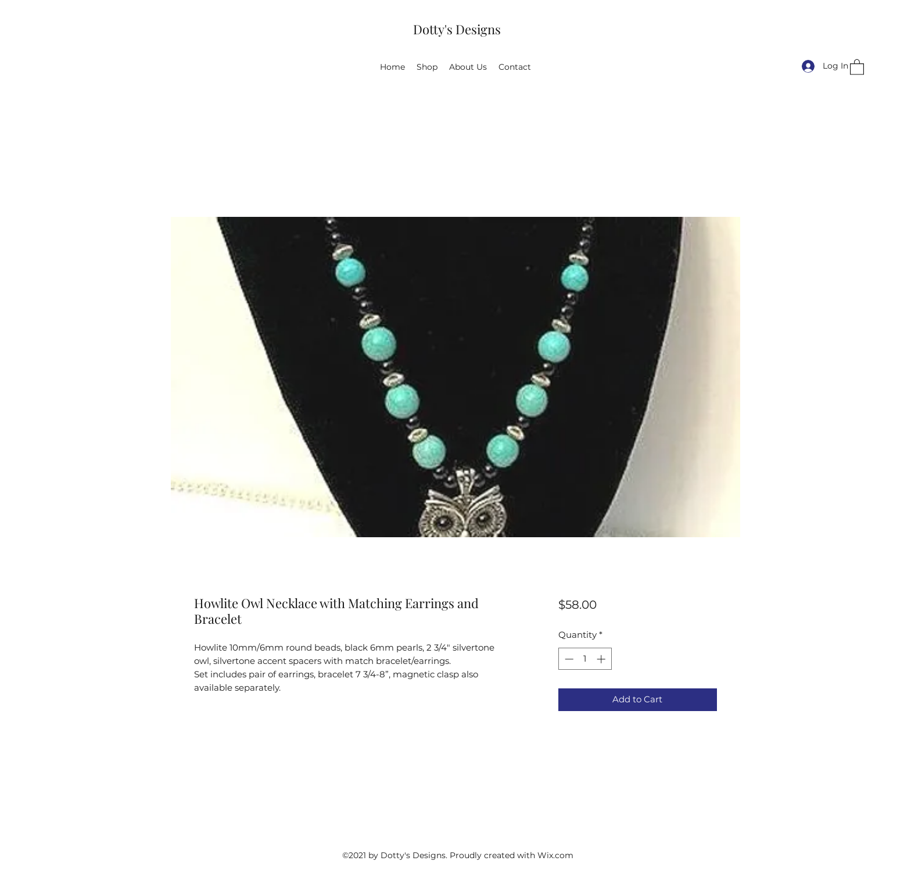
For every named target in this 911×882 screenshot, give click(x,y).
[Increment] (602, 659)
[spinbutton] (584, 659)
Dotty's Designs (457, 29)
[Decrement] (568, 659)
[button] (857, 66)
